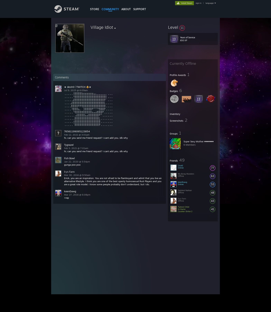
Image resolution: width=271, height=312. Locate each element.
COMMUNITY (110, 9)
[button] (193, 27)
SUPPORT (139, 9)
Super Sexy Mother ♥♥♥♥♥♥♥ (199, 141)
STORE (94, 9)
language (209, 3)
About (126, 9)
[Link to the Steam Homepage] (69, 11)
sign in (198, 3)
